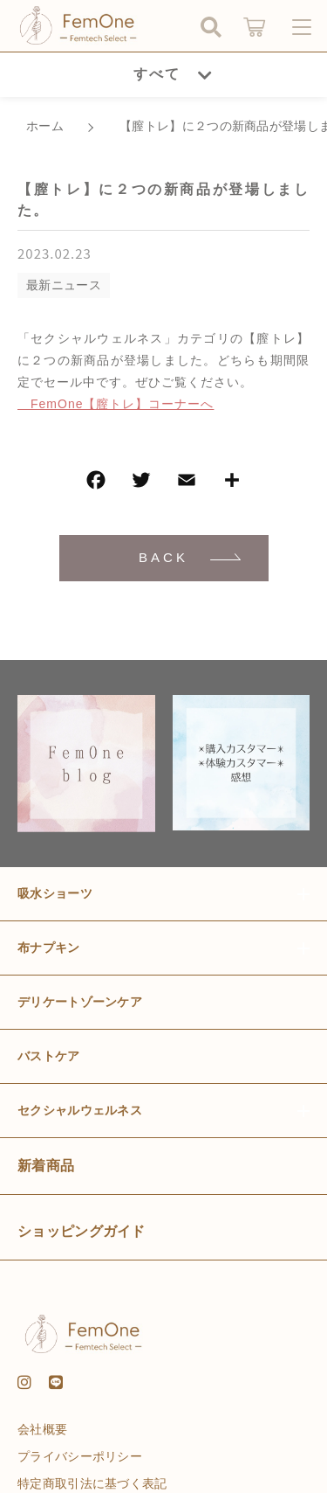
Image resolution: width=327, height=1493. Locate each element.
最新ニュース (63, 285)
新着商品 (45, 1165)
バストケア (48, 1056)
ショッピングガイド (81, 1231)
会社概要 (42, 1429)
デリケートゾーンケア (79, 1002)
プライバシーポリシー (79, 1456)
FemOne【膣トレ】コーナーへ (115, 404)
